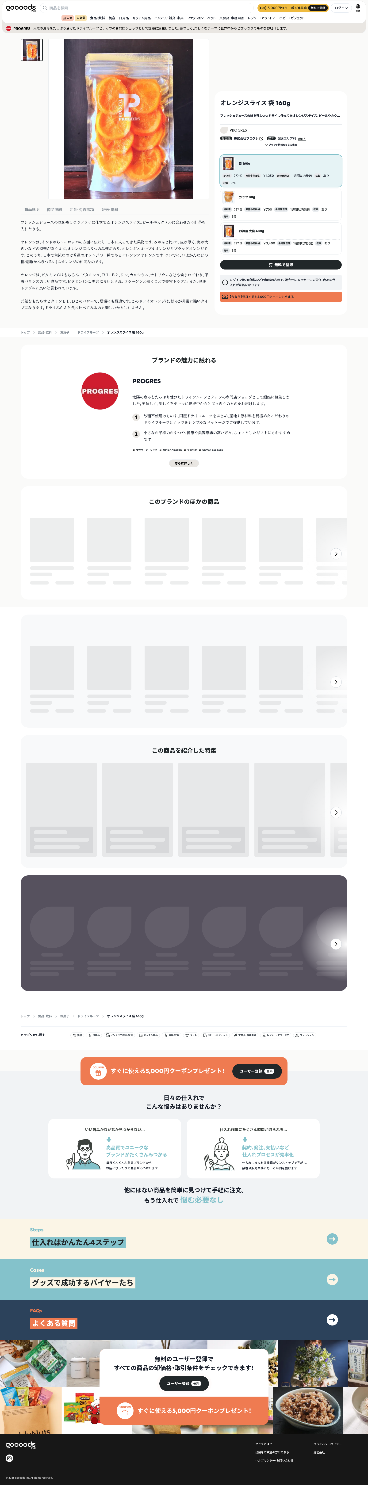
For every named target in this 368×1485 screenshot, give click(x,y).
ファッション (195, 18)
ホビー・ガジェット (292, 18)
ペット (211, 18)
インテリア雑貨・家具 (169, 18)
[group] (257, 1128)
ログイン (341, 8)
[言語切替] (358, 8)
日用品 (124, 18)
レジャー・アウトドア (262, 18)
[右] (336, 564)
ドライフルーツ (88, 332)
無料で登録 (41, 578)
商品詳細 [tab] (54, 209)
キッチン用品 (142, 18)
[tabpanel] (115, 265)
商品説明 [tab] (31, 209)
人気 (67, 18)
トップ (25, 332)
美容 (112, 18)
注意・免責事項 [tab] (81, 209)
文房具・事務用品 (231, 18)
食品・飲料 (97, 18)
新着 (80, 18)
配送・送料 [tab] (109, 209)
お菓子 (64, 332)
